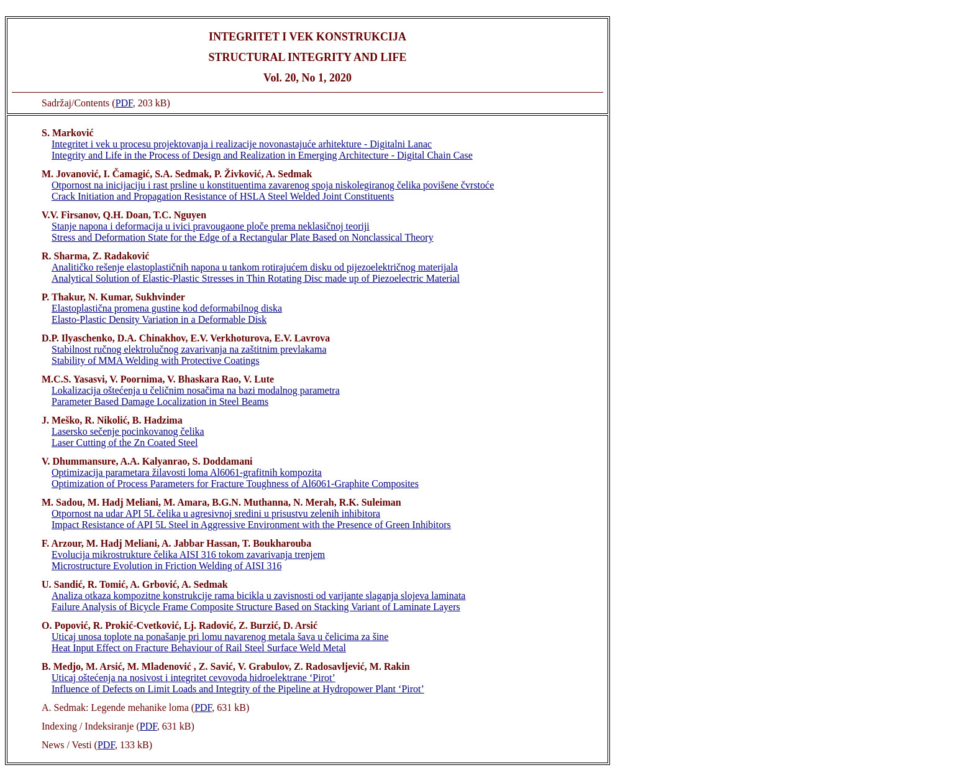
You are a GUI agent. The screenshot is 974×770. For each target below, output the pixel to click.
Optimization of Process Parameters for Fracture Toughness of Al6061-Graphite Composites (235, 483)
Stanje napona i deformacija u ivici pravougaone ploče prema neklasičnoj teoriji (211, 226)
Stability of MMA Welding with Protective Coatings (155, 360)
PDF (124, 103)
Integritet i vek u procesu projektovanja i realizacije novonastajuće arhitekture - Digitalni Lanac (242, 144)
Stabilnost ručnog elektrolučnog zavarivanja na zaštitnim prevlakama (189, 349)
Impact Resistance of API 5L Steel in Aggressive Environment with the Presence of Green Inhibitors (251, 524)
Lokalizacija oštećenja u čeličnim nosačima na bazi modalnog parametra (196, 390)
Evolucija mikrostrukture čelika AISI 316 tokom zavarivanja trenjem (188, 554)
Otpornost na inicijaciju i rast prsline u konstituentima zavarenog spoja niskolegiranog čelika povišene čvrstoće (273, 185)
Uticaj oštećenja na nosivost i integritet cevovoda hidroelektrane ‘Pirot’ (193, 677)
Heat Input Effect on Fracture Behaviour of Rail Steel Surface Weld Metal (199, 647)
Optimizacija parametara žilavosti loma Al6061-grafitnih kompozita (187, 472)
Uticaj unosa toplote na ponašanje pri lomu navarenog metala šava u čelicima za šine (220, 636)
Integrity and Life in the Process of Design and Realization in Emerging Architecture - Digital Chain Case (262, 155)
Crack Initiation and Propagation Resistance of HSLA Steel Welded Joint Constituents (223, 196)
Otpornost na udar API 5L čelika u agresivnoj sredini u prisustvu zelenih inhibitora (216, 513)
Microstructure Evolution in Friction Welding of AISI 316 (166, 565)
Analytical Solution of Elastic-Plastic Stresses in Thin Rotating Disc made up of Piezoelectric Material (256, 278)
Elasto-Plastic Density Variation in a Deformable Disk (159, 319)
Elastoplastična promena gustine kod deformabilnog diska (167, 308)
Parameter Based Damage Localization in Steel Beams (160, 401)
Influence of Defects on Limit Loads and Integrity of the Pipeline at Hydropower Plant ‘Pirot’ (238, 689)
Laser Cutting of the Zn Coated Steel (125, 442)
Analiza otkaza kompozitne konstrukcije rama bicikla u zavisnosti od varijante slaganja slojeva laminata (258, 595)
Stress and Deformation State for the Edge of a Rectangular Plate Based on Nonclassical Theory (243, 237)
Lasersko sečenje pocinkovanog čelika (128, 431)
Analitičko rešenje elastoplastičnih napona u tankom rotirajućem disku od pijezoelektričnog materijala (255, 267)
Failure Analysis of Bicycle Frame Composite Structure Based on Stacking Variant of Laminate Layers (256, 606)
